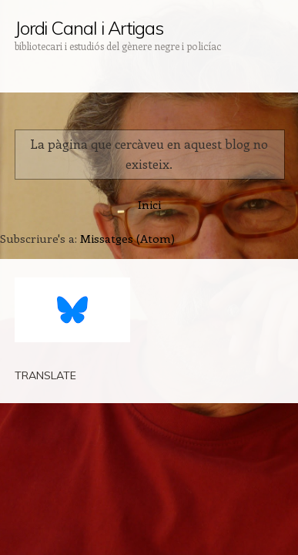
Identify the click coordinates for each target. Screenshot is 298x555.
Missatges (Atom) (127, 238)
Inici (149, 204)
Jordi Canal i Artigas (89, 27)
